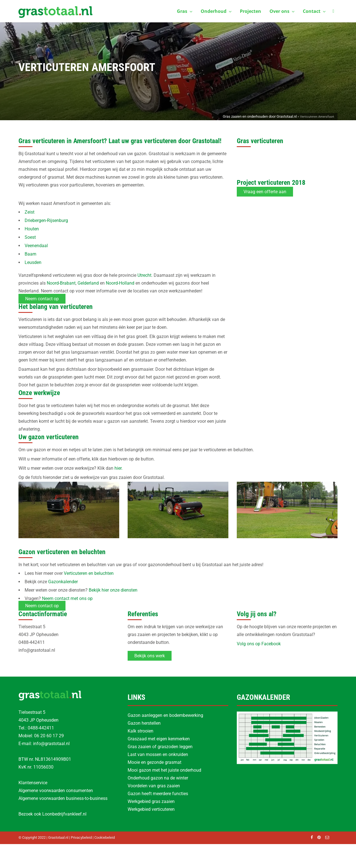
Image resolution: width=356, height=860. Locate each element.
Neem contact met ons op (67, 598)
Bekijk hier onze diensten (113, 590)
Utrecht (144, 275)
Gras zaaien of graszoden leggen (160, 746)
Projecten (250, 11)
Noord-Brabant (61, 283)
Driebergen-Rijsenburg (46, 220)
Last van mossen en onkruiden (158, 754)
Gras (184, 11)
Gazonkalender (63, 581)
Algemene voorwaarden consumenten (55, 790)
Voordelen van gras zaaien (154, 785)
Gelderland (88, 283)
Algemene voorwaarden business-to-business (62, 798)
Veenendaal (36, 245)
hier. (118, 468)
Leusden (33, 262)
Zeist (29, 212)
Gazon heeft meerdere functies (158, 793)
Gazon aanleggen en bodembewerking (165, 715)
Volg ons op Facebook (259, 643)
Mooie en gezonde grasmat (154, 762)
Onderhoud (216, 11)
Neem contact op (42, 298)
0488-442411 (41, 728)
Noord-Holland (120, 283)
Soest (30, 237)
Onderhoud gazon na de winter (158, 778)
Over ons (282, 11)
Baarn (30, 254)
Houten (32, 228)
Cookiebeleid (104, 837)
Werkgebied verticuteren (151, 809)
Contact (314, 11)
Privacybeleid (81, 837)
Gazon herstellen (144, 723)
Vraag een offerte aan (264, 191)
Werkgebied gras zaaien (151, 801)
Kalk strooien (140, 731)
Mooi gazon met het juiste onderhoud (164, 770)
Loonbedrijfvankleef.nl (64, 814)
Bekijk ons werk (149, 655)
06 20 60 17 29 (49, 735)
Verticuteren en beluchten (89, 573)
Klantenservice (32, 782)
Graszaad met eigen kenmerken (159, 738)
